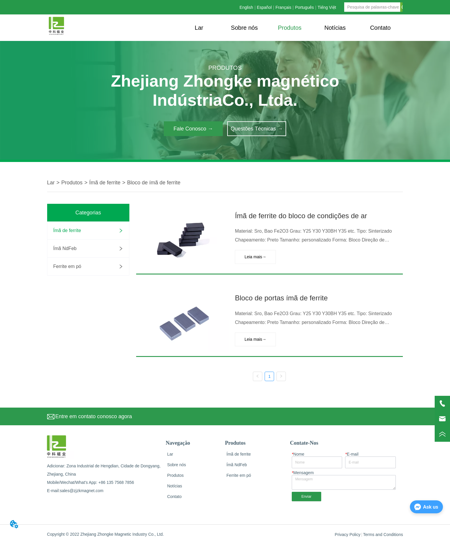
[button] (289, 28)
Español (264, 7)
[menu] (289, 27)
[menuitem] (289, 27)
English (246, 7)
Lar (51, 183)
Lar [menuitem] (199, 27)
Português (304, 7)
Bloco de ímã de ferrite (153, 183)
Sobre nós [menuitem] (244, 27)
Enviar (306, 495)
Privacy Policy (347, 533)
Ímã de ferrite (105, 183)
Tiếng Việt (327, 7)
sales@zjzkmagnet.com (81, 489)
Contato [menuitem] (380, 27)
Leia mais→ (255, 256)
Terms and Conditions (383, 533)
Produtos (72, 183)
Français (283, 7)
